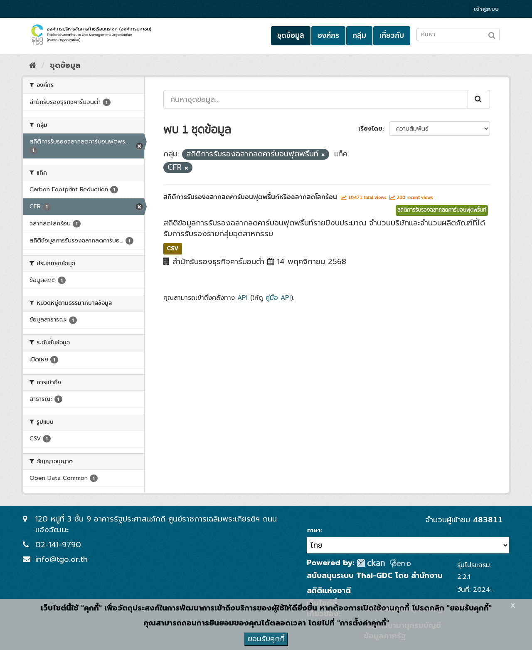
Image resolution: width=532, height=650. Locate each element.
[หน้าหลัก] (32, 65)
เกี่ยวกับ (391, 36)
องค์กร (328, 36)
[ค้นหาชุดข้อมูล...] (315, 99)
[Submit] (479, 99)
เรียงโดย (370, 128)
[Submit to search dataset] (491, 33)
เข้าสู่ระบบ (486, 9)
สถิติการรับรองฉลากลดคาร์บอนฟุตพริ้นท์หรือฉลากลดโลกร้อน (250, 197)
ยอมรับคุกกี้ (266, 639)
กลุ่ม (359, 36)
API (242, 297)
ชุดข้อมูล (290, 36)
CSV (173, 248)
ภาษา (313, 530)
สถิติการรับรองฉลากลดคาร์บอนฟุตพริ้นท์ (441, 210)
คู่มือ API (278, 297)
